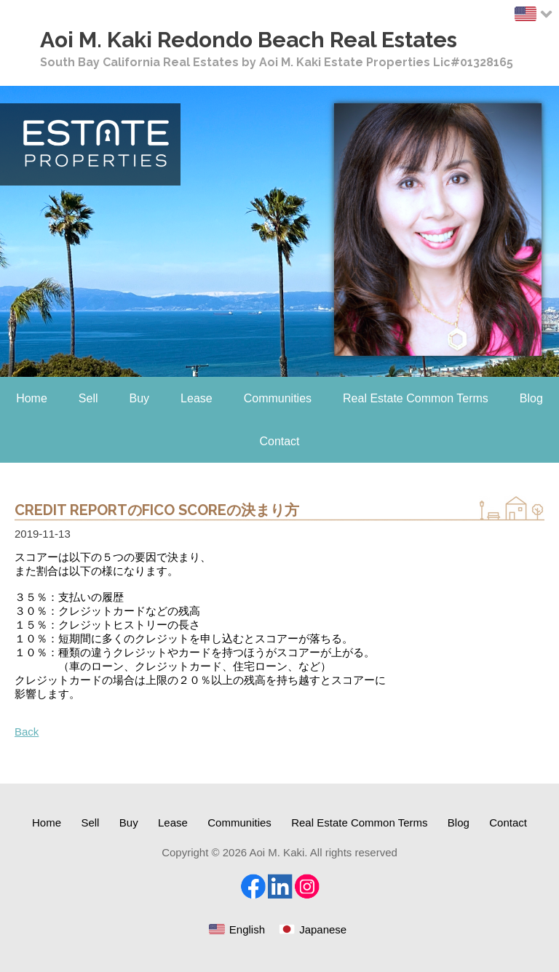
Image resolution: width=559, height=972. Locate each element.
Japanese (322, 929)
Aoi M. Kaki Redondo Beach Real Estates (248, 39)
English (247, 929)
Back (27, 731)
